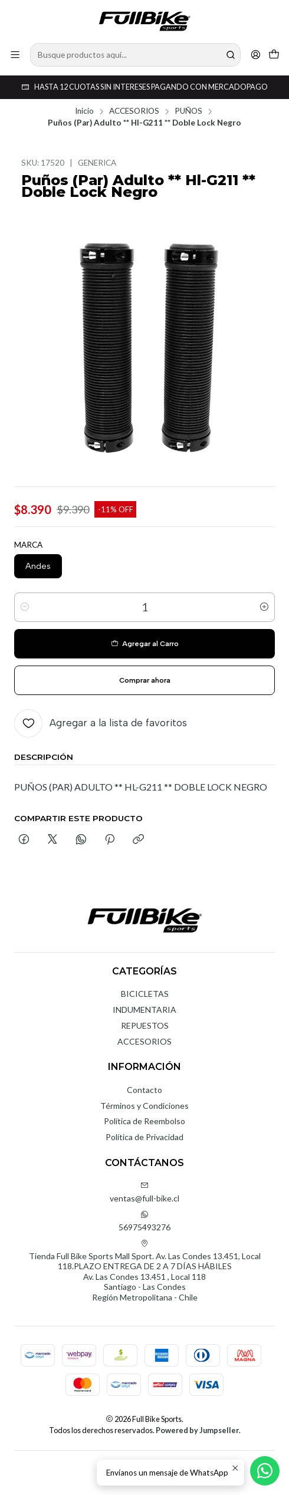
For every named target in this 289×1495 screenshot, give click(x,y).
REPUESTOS (145, 1025)
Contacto (144, 1090)
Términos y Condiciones (144, 1106)
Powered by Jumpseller (197, 1430)
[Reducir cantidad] (25, 607)
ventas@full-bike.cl (144, 1192)
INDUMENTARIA (144, 1010)
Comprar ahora (144, 680)
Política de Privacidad (144, 1137)
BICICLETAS (145, 994)
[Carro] (274, 54)
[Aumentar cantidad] (264, 607)
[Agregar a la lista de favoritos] (100, 723)
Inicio (84, 111)
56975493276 (144, 1221)
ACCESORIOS (134, 111)
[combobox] (135, 55)
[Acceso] (256, 54)
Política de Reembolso (144, 1121)
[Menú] (15, 54)
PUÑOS (188, 111)
